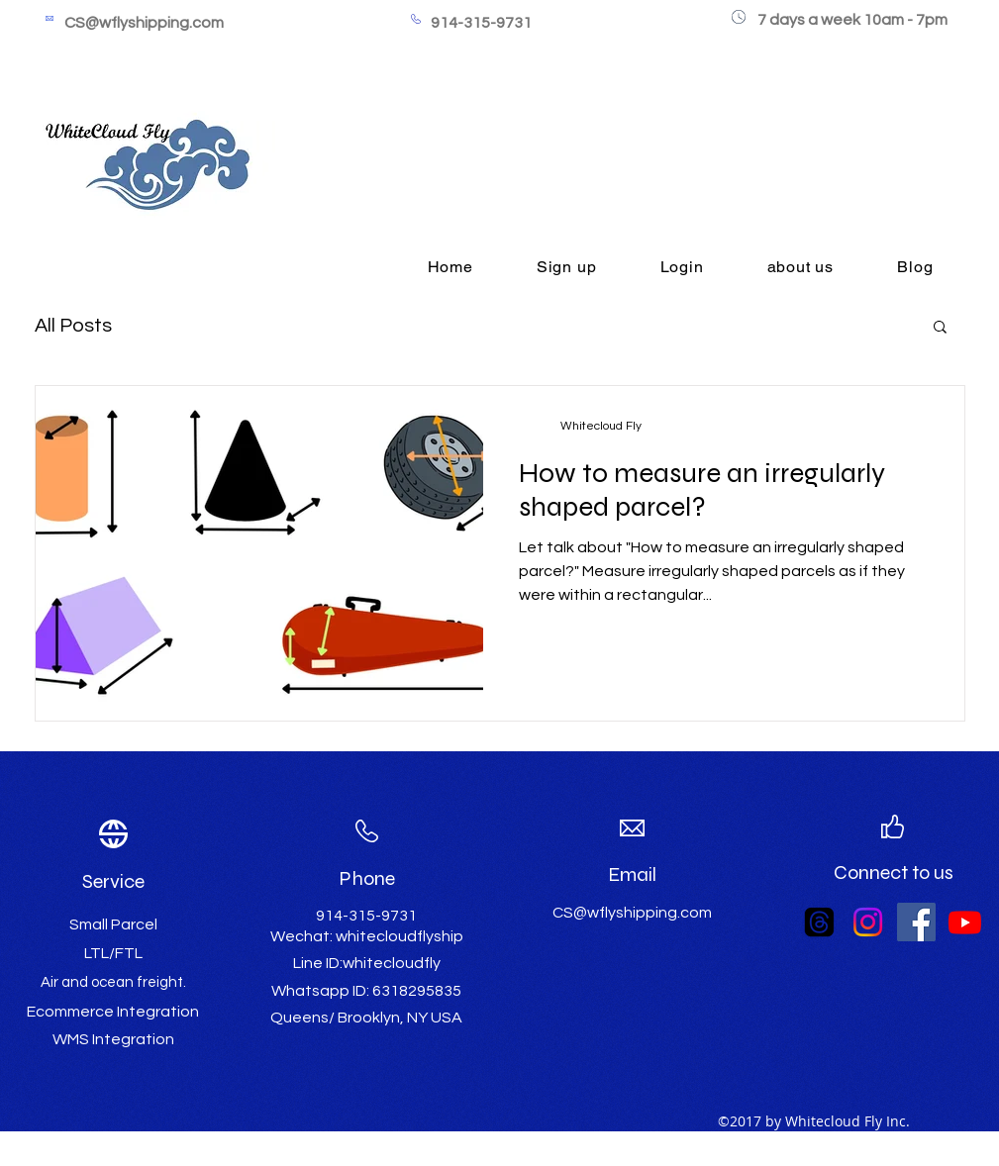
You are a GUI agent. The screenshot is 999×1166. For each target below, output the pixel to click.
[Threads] (819, 922)
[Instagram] (868, 922)
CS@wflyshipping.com (144, 23)
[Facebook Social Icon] (916, 922)
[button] (940, 328)
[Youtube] (965, 922)
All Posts (73, 326)
